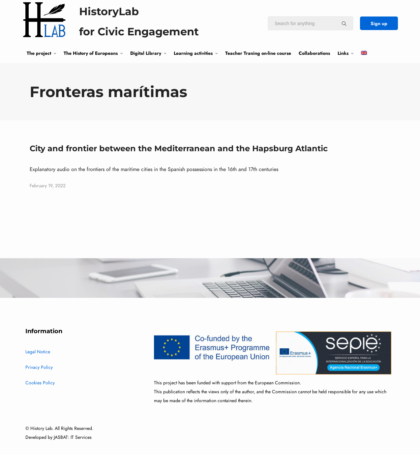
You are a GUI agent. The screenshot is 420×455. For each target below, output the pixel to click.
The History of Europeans (91, 53)
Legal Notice (37, 352)
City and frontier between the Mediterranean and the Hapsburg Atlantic (179, 148)
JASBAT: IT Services (73, 437)
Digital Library (145, 53)
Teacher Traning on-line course (258, 53)
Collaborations (314, 53)
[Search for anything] (344, 23)
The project (39, 53)
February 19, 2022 (48, 186)
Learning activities (193, 53)
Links (343, 53)
